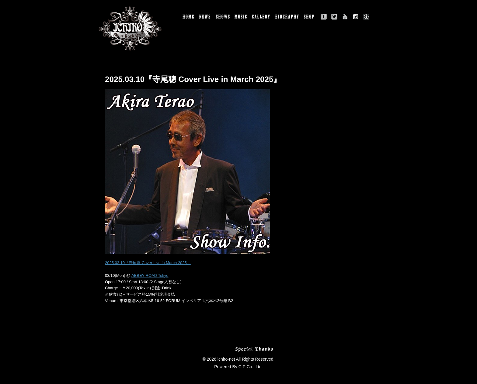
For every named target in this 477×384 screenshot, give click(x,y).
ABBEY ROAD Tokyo (150, 275)
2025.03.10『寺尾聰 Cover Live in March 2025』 (148, 262)
